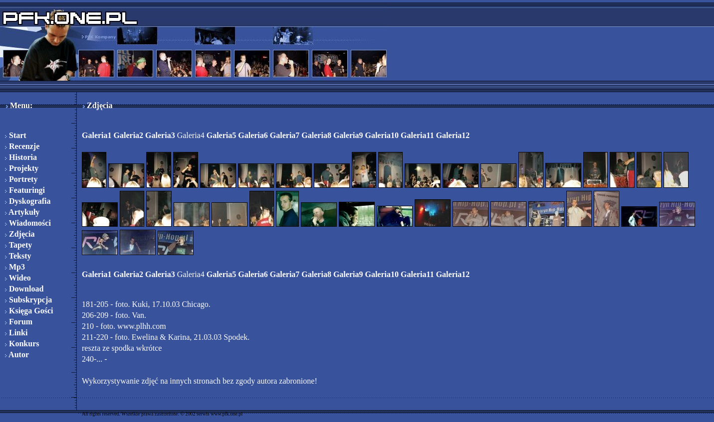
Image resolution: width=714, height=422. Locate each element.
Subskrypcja (28, 299)
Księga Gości (29, 310)
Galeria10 (382, 135)
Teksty (18, 256)
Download (24, 288)
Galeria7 (285, 135)
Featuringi (25, 190)
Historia (21, 157)
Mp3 (15, 267)
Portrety (21, 179)
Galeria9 (348, 135)
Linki (16, 332)
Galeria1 (97, 135)
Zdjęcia (20, 234)
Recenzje (22, 146)
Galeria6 (253, 135)
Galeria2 (129, 135)
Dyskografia (28, 201)
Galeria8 (316, 135)
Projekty (21, 168)
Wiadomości (28, 223)
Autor (17, 354)
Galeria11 (417, 135)
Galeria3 (160, 135)
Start (15, 135)
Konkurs (22, 343)
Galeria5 (222, 135)
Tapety (18, 245)
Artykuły (22, 212)
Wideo (18, 278)
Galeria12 (453, 135)
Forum (18, 321)
